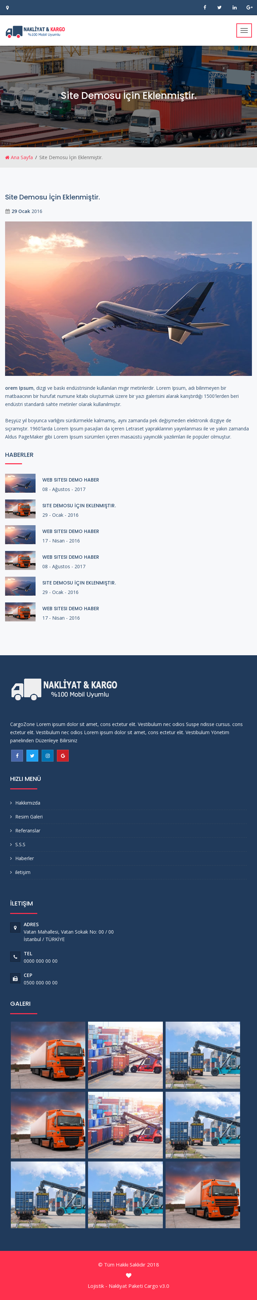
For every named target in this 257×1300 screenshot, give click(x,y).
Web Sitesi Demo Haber (70, 479)
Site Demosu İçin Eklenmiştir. (79, 505)
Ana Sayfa (19, 157)
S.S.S (20, 844)
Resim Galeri (29, 816)
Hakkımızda (27, 803)
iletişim (22, 872)
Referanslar (27, 830)
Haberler (24, 858)
